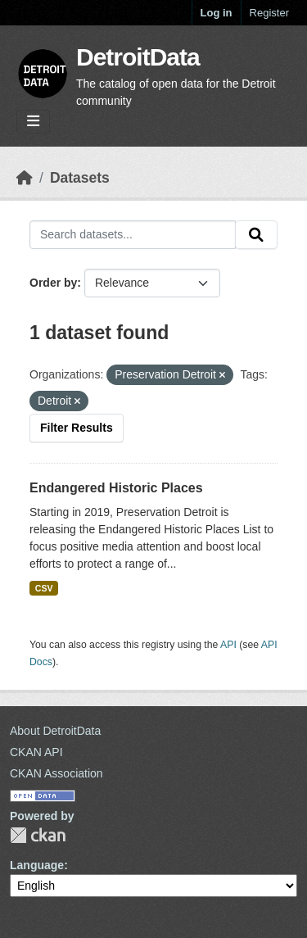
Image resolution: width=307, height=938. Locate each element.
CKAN (37, 835)
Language (37, 865)
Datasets (80, 178)
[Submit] (256, 235)
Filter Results (76, 427)
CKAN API (36, 752)
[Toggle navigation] (33, 122)
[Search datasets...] (132, 235)
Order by (53, 282)
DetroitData (138, 56)
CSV (44, 588)
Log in (217, 13)
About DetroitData (55, 730)
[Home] (24, 178)
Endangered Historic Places (116, 488)
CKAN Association (56, 773)
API (228, 644)
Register (269, 13)
